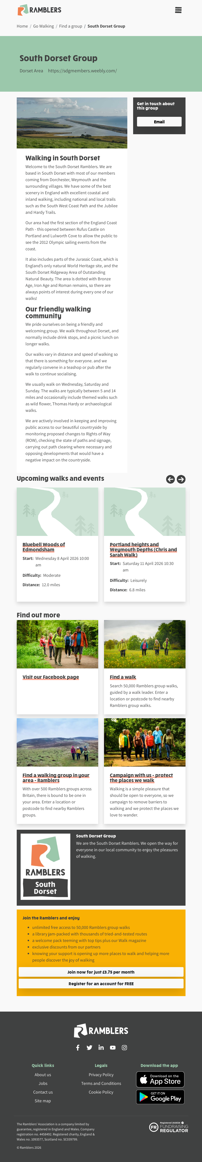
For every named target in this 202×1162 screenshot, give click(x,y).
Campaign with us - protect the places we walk (141, 777)
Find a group (70, 26)
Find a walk (123, 677)
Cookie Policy (101, 1092)
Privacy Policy (101, 1074)
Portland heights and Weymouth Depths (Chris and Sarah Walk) (143, 549)
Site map (43, 1100)
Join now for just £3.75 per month (101, 972)
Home (22, 26)
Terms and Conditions (101, 1083)
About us (43, 1074)
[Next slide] (181, 479)
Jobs (43, 1083)
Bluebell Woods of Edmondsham (44, 547)
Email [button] (159, 121)
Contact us (43, 1092)
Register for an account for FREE (101, 983)
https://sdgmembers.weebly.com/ (82, 70)
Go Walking (43, 26)
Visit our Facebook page (51, 677)
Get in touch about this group (156, 106)
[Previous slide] (170, 479)
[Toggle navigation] (178, 10)
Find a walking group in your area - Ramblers (56, 777)
